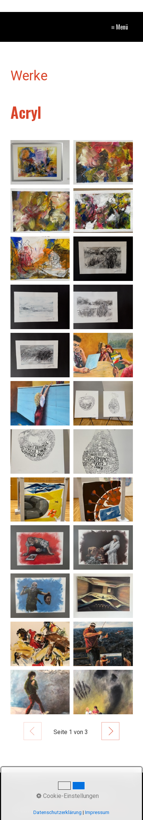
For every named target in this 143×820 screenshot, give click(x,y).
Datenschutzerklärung (57, 812)
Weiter (110, 731)
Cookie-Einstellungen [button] (67, 795)
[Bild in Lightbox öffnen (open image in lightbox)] (40, 162)
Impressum (97, 812)
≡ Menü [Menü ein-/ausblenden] (119, 26)
